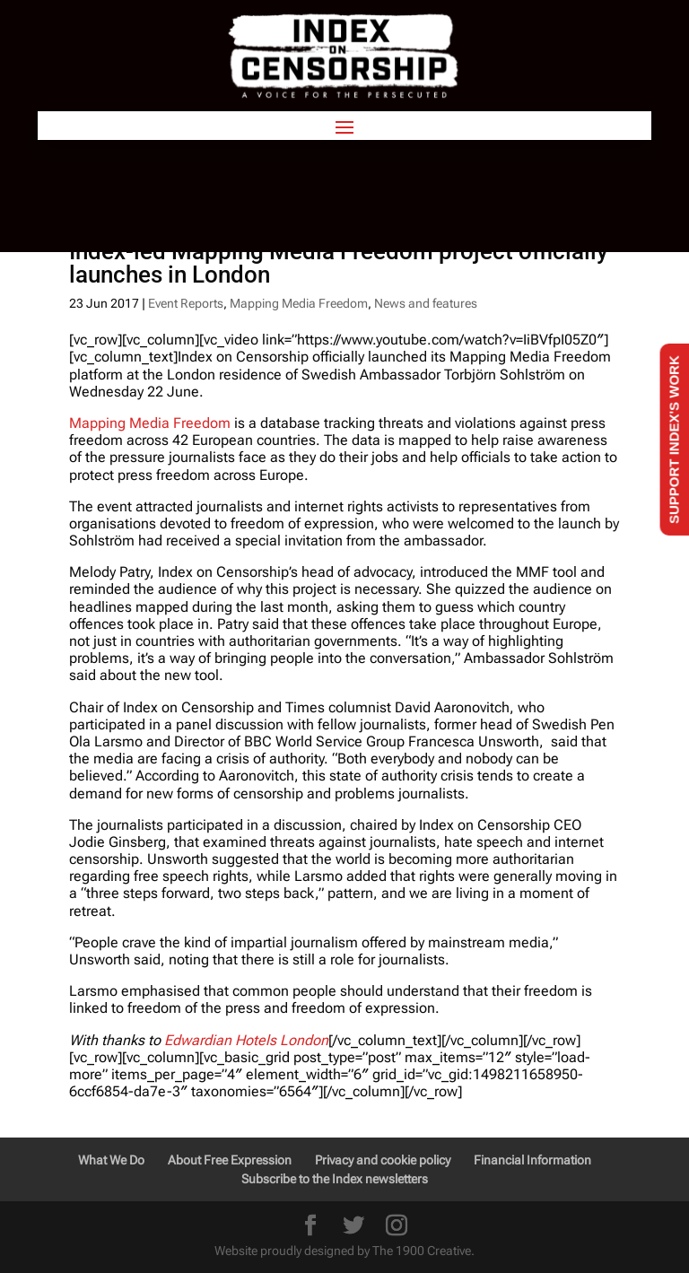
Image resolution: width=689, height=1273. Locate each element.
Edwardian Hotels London (246, 1040)
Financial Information (532, 1160)
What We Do (111, 1160)
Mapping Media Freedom (299, 303)
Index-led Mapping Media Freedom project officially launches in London (338, 263)
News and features (425, 303)
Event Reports (185, 303)
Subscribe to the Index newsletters (334, 1179)
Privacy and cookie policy (382, 1160)
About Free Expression (230, 1160)
